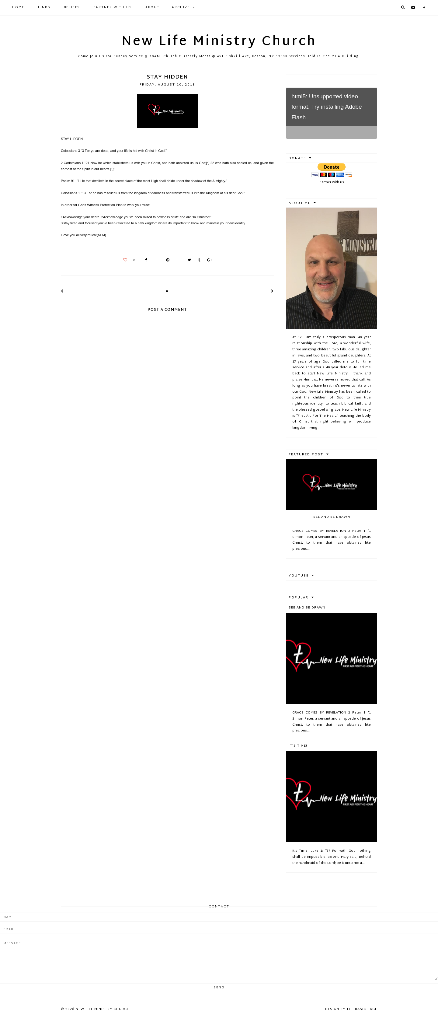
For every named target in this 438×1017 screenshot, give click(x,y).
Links (44, 7)
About (152, 7)
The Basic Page (361, 1009)
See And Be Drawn (331, 517)
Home (18, 7)
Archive (181, 7)
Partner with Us (112, 7)
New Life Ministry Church (219, 42)
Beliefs (72, 7)
